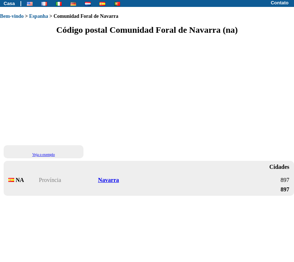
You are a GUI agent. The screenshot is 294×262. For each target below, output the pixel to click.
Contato (280, 2)
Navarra (108, 180)
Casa (9, 3)
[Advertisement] (68, 89)
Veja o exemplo (43, 154)
